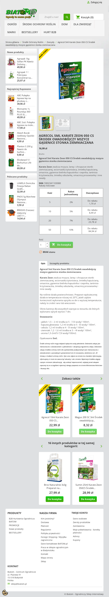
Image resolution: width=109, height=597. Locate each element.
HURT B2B (50, 32)
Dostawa (45, 522)
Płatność (45, 526)
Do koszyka (61, 245)
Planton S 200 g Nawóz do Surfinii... (24, 149)
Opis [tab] (43, 263)
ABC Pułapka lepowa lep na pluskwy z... (24, 98)
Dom (64, 24)
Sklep (43, 561)
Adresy (76, 536)
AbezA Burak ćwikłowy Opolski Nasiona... (25, 135)
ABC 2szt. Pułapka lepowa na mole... (26, 123)
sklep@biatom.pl (19, 584)
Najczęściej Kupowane (19, 89)
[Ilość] (42, 245)
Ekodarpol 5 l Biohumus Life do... (24, 162)
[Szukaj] (54, 17)
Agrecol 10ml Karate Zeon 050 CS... (55, 419)
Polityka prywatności (50, 533)
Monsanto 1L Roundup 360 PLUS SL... (23, 111)
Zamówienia (78, 526)
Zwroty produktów (81, 522)
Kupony (76, 540)
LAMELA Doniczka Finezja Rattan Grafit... (26, 186)
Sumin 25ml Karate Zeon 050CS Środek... (89, 486)
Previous (40, 377)
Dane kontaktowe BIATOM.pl (54, 543)
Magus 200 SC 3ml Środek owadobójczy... (88, 419)
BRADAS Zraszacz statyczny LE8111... (25, 213)
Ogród (12, 24)
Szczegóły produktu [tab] (59, 263)
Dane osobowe (80, 518)
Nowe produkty (15, 52)
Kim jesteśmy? (47, 518)
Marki (11, 32)
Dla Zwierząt (82, 24)
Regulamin (46, 529)
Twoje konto (80, 512)
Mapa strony (47, 557)
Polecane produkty (17, 176)
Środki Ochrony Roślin (39, 24)
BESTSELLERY (30, 32)
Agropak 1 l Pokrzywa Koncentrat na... (24, 75)
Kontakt (44, 554)
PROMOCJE (14, 525)
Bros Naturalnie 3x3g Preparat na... (55, 486)
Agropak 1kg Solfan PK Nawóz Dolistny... (25, 61)
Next (100, 377)
